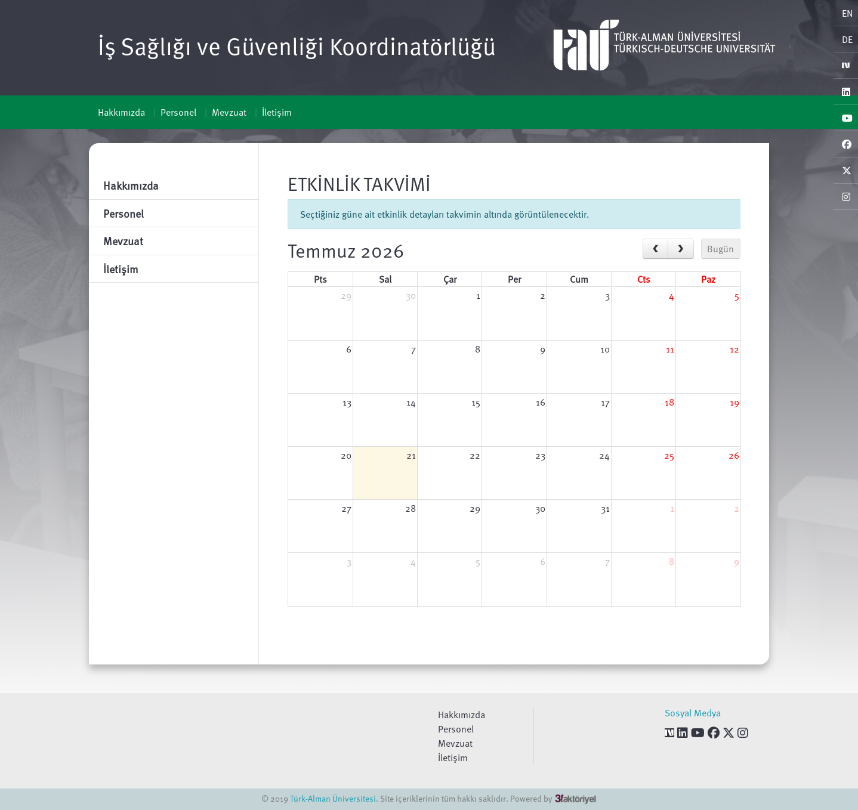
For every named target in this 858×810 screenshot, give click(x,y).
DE (847, 39)
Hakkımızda (121, 112)
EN (847, 13)
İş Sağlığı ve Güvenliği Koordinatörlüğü (297, 45)
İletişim (277, 112)
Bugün (720, 249)
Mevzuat (229, 112)
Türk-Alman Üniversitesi (333, 798)
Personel (178, 112)
